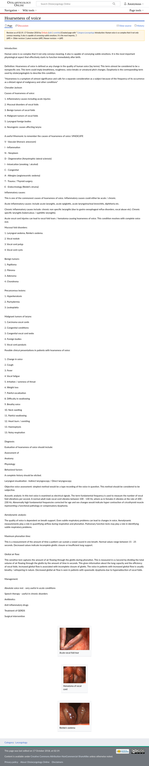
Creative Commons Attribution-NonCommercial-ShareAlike (60, 756)
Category (9, 742)
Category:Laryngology (85, 32)
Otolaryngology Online (19, 4)
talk (50, 32)
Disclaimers (57, 762)
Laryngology (21, 742)
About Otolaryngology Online (34, 762)
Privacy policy (11, 762)
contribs (56, 32)
